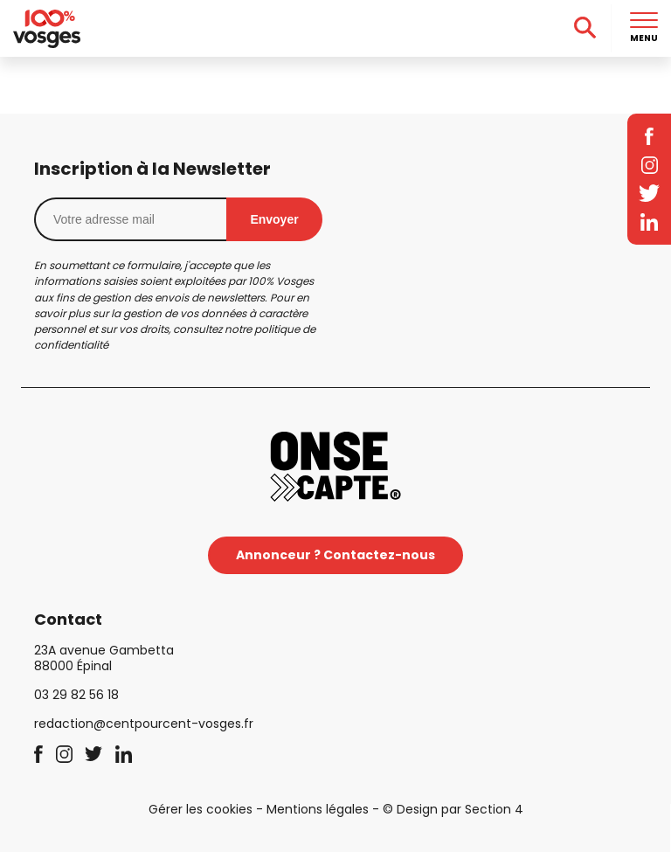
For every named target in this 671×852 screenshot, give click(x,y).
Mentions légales (317, 809)
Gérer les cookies (200, 809)
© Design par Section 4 (453, 809)
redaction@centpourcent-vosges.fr (143, 723)
